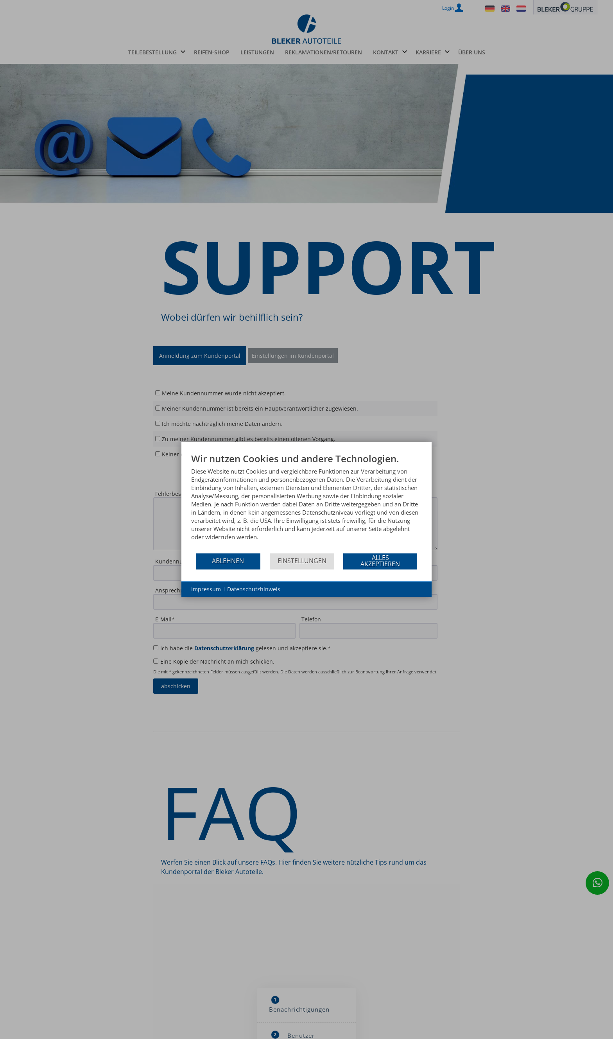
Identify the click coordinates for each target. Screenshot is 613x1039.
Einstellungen (302, 560)
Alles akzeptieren (380, 560)
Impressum (206, 589)
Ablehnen (228, 560)
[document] (306, 502)
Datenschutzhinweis (253, 589)
